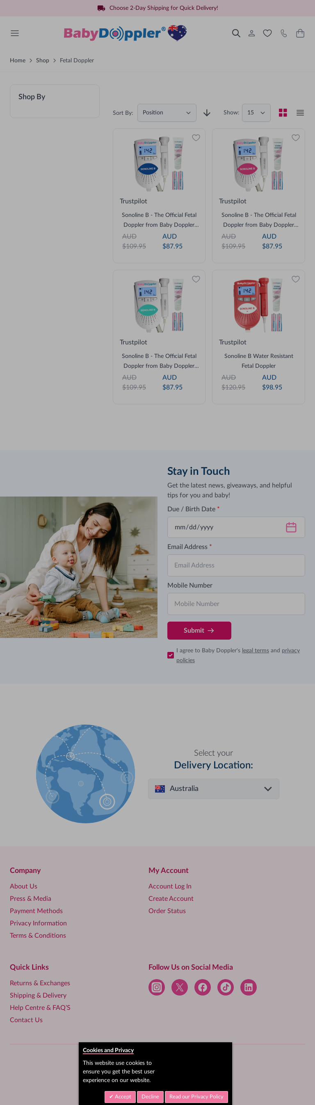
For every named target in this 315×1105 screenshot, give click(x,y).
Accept (122, 1097)
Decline (150, 1097)
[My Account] (252, 33)
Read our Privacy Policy (196, 1097)
